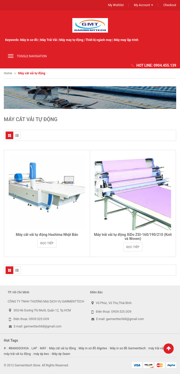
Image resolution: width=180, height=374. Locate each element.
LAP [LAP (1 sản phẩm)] (34, 348)
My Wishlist (115, 5)
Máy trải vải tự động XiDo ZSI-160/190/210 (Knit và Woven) (133, 236)
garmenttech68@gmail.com (43, 326)
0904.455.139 (165, 65)
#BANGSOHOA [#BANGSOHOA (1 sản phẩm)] (18, 348)
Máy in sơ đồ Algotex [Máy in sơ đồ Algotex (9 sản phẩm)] (93, 348)
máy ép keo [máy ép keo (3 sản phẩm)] (41, 354)
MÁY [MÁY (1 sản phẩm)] (43, 348)
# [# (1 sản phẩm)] (5, 348)
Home (8, 73)
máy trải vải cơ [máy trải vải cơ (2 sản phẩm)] (158, 348)
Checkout (169, 5)
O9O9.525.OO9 (39, 319)
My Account (142, 5)
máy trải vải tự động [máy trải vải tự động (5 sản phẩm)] (17, 354)
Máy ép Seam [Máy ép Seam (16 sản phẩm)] (61, 354)
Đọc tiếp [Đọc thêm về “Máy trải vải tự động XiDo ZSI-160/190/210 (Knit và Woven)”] (133, 247)
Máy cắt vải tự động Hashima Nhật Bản (47, 235)
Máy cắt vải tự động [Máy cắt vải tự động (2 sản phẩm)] (62, 348)
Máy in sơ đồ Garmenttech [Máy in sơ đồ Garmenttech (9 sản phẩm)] (128, 348)
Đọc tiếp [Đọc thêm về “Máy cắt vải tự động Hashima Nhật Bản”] (46, 243)
